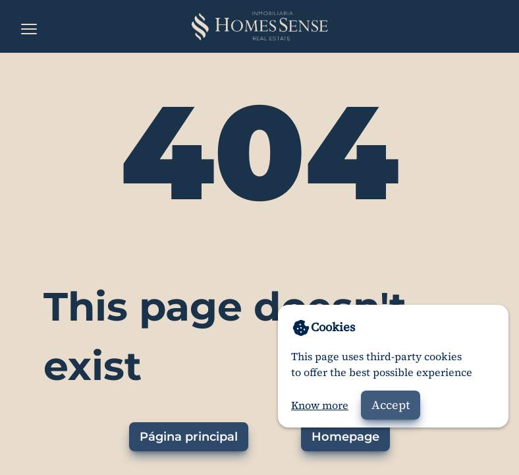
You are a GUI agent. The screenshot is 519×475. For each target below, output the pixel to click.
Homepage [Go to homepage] (345, 436)
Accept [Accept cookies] (390, 404)
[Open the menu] (29, 29)
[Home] (259, 26)
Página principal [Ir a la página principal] (189, 436)
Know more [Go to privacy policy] (319, 405)
